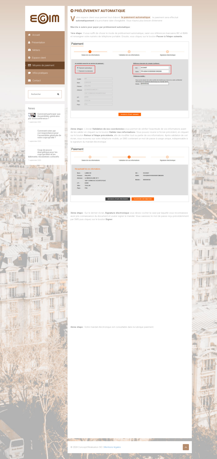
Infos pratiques (38, 73)
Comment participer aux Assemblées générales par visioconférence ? (44, 116)
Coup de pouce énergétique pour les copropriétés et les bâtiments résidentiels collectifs (43, 153)
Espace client (37, 57)
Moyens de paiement (41, 65)
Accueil (34, 35)
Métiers (34, 50)
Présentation (36, 42)
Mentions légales (112, 447)
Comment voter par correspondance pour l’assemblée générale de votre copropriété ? (49, 134)
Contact (34, 80)
